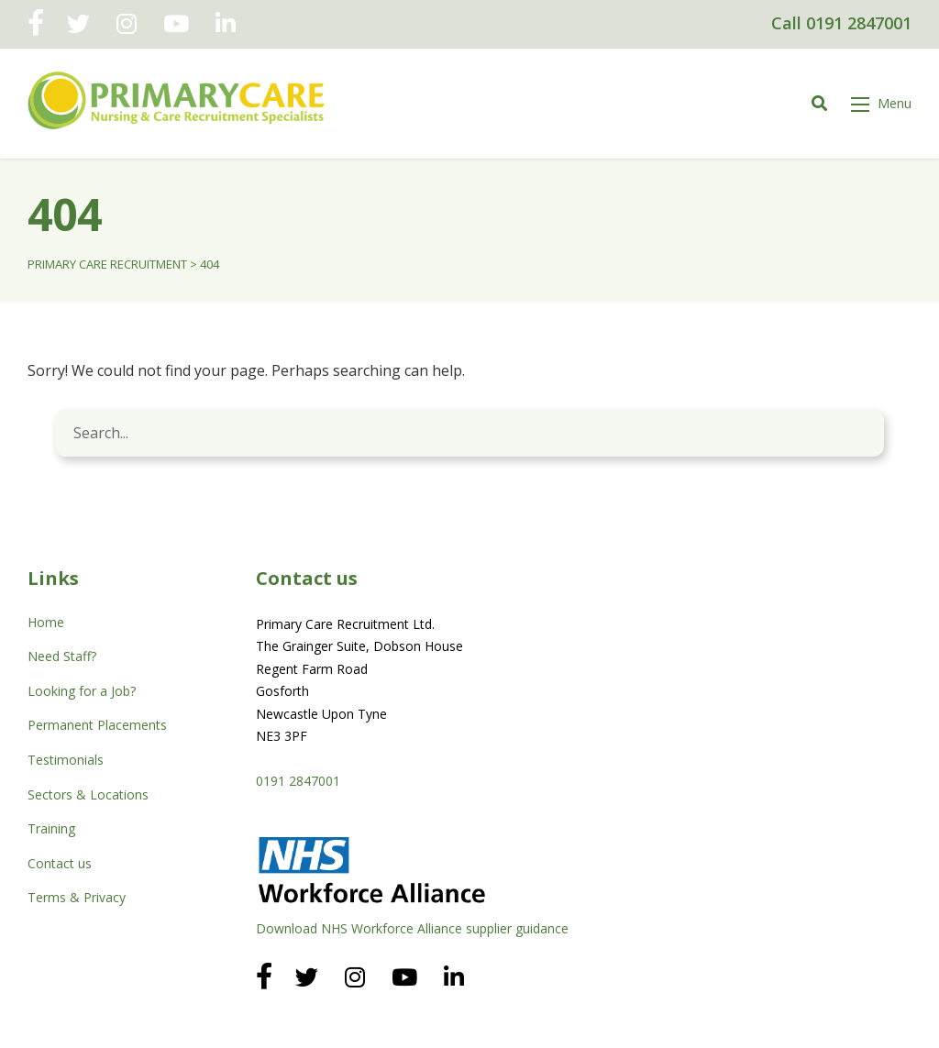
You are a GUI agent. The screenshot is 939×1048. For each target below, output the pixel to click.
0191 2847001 (298, 780)
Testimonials (66, 759)
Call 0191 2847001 (841, 23)
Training (51, 828)
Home (46, 622)
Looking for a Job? (82, 691)
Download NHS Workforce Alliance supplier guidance (412, 928)
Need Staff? (62, 656)
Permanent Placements (97, 725)
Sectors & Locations (88, 794)
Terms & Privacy (77, 897)
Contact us (60, 863)
